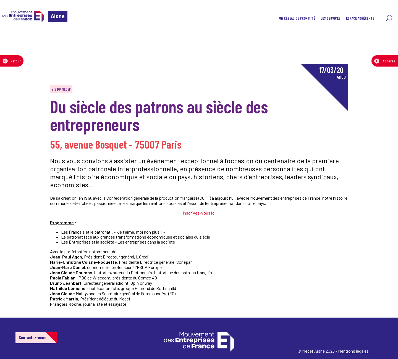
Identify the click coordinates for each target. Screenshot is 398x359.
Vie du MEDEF (61, 89)
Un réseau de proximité (297, 18)
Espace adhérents (360, 18)
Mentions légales (353, 350)
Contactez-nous (32, 337)
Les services (331, 18)
